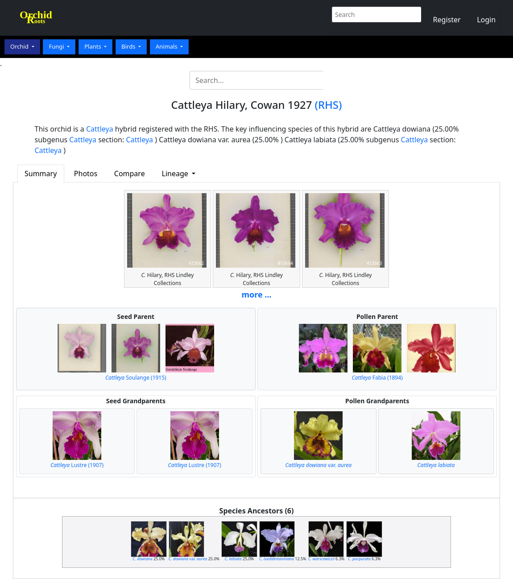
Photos (85, 173)
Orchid (20, 46)
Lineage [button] (176, 173)
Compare (129, 173)
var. (318, 465)
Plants (93, 46)
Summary (41, 173)
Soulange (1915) (135, 377)
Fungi (57, 46)
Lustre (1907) (76, 465)
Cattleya (99, 129)
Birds (129, 46)
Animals (167, 46)
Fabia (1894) (377, 377)
